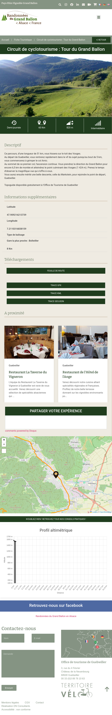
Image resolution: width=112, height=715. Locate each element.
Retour (101, 40)
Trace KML (55, 293)
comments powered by (20, 430)
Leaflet (93, 512)
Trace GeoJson (56, 301)
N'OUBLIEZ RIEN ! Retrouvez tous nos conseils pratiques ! (56, 519)
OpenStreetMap (105, 512)
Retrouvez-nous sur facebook (56, 605)
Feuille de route (56, 271)
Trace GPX (56, 285)
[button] (59, 4)
